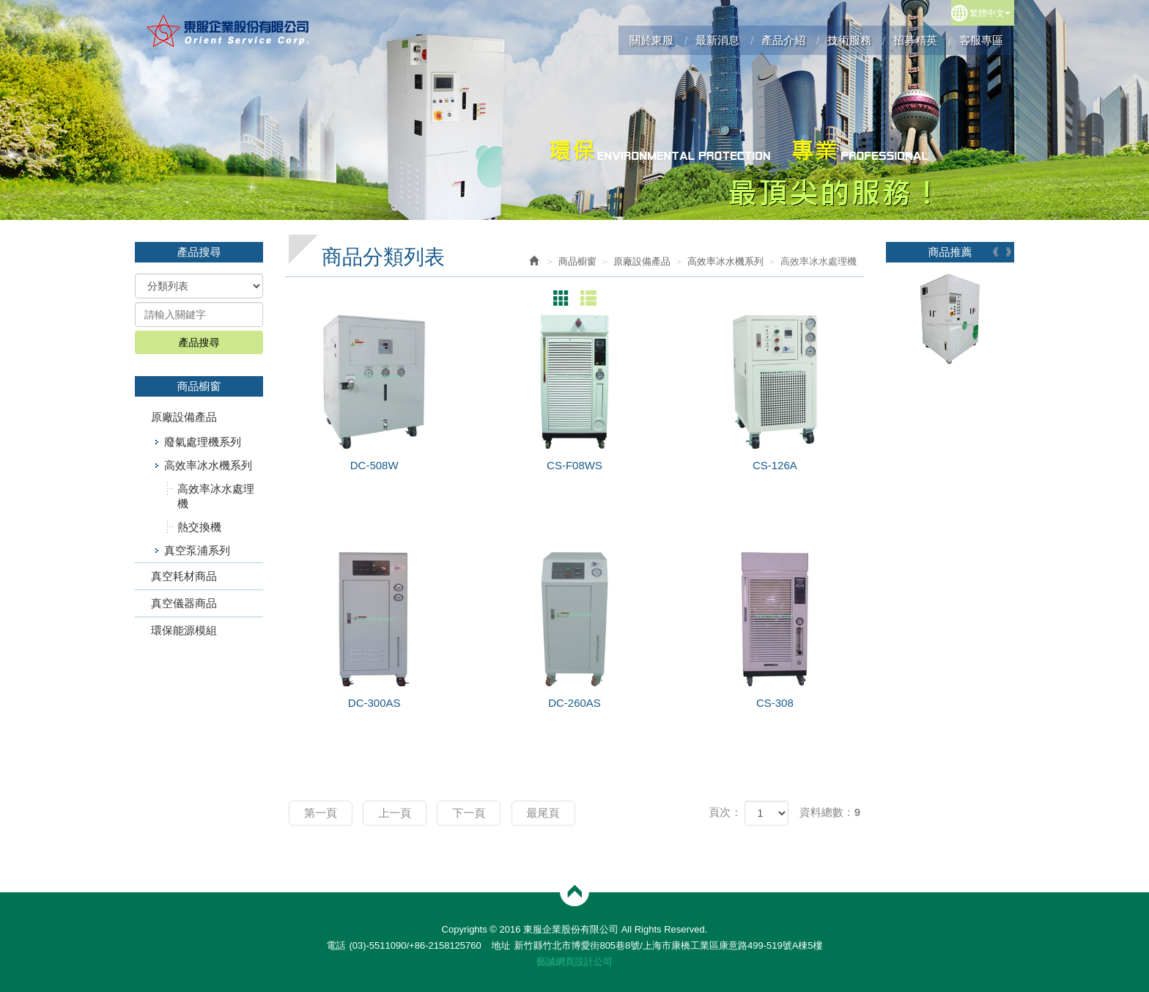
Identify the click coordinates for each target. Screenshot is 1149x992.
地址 (500, 945)
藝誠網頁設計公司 (574, 961)
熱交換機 (199, 527)
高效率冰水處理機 (215, 496)
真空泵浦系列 (197, 550)
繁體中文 (990, 13)
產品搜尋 (199, 342)
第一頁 (320, 813)
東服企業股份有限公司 (228, 30)
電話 (335, 945)
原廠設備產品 (184, 417)
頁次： (725, 812)
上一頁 (394, 813)
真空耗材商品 (184, 576)
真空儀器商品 (184, 603)
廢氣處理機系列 (202, 442)
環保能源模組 (184, 630)
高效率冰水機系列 (208, 465)
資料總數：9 (829, 812)
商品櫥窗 (577, 261)
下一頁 (468, 813)
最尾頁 (543, 813)
